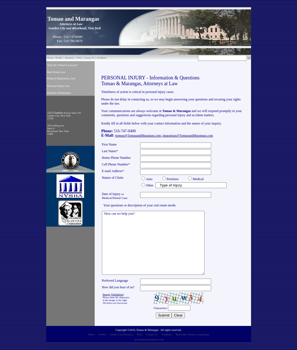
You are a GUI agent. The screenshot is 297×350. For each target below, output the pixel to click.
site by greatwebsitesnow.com (149, 339)
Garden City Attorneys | (122, 334)
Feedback (101, 57)
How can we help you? (153, 243)
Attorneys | (70, 57)
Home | (51, 57)
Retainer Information (59, 92)
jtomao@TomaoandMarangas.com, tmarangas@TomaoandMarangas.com (164, 136)
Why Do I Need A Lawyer (61, 65)
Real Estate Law (56, 72)
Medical (51, 78)
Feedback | (167, 334)
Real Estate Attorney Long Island (192, 334)
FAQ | (79, 57)
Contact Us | (90, 57)
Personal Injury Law (58, 85)
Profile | (60, 57)
